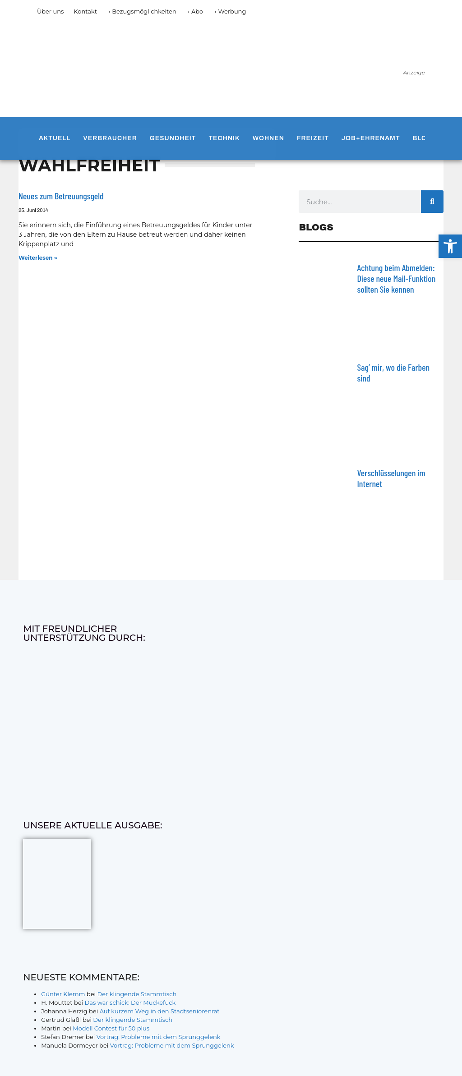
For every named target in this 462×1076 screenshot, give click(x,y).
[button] (450, 246)
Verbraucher (110, 138)
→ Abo (194, 11)
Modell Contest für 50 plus (111, 1028)
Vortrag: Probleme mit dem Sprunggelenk (159, 1036)
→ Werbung (229, 11)
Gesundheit (173, 138)
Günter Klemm (63, 994)
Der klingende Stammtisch (136, 994)
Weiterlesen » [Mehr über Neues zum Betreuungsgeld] (37, 257)
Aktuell (54, 138)
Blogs (425, 138)
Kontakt (85, 11)
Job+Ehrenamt (371, 138)
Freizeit (313, 138)
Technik (224, 138)
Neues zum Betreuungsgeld (61, 195)
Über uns (50, 11)
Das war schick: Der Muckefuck (130, 1002)
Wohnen (268, 138)
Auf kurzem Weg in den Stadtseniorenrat (160, 1011)
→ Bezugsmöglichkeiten (141, 11)
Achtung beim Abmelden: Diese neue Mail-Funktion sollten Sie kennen (396, 278)
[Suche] (432, 201)
